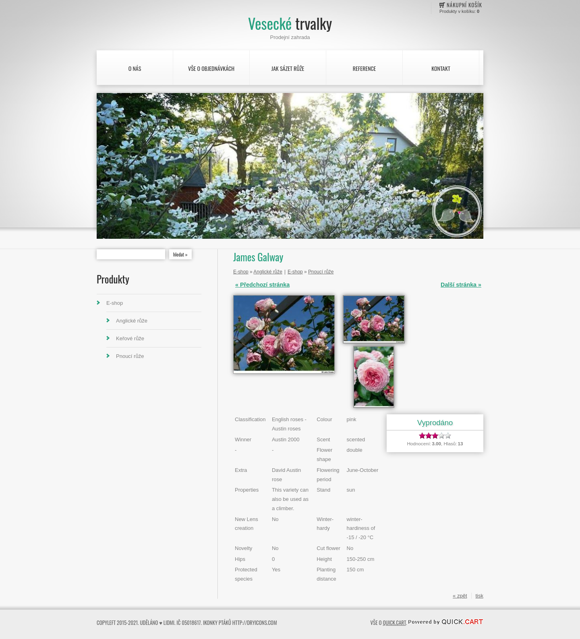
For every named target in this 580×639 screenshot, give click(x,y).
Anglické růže (131, 321)
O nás (134, 68)
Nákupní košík (464, 5)
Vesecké (290, 23)
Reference (364, 68)
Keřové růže (130, 338)
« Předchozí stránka (262, 284)
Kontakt (440, 68)
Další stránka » (461, 284)
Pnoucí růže (130, 356)
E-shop (114, 303)
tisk (480, 596)
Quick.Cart (394, 622)
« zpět (460, 596)
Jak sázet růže (287, 68)
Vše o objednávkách (211, 68)
